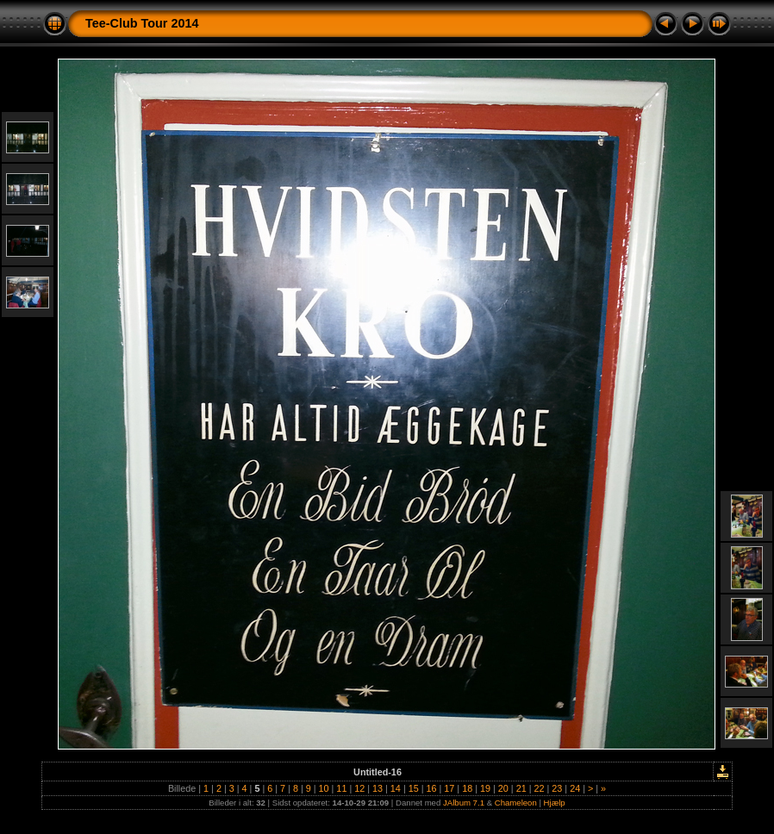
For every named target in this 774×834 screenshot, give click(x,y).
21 (521, 788)
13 (377, 788)
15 (413, 788)
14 (395, 788)
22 (538, 788)
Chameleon (516, 802)
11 (341, 788)
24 (575, 788)
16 (432, 788)
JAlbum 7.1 (463, 802)
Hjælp (554, 802)
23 (557, 788)
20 (503, 788)
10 (324, 788)
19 (485, 788)
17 (449, 788)
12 (359, 788)
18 (467, 788)
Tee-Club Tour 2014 (141, 23)
